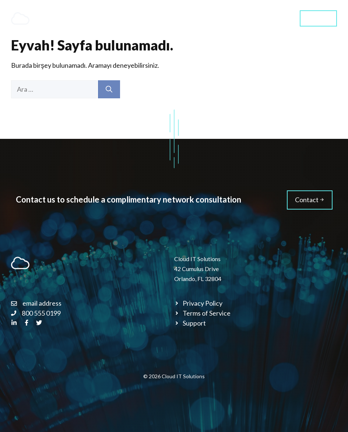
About (208, 18)
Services (170, 18)
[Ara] (109, 89)
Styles (273, 18)
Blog (241, 18)
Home (123, 18)
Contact (318, 17)
